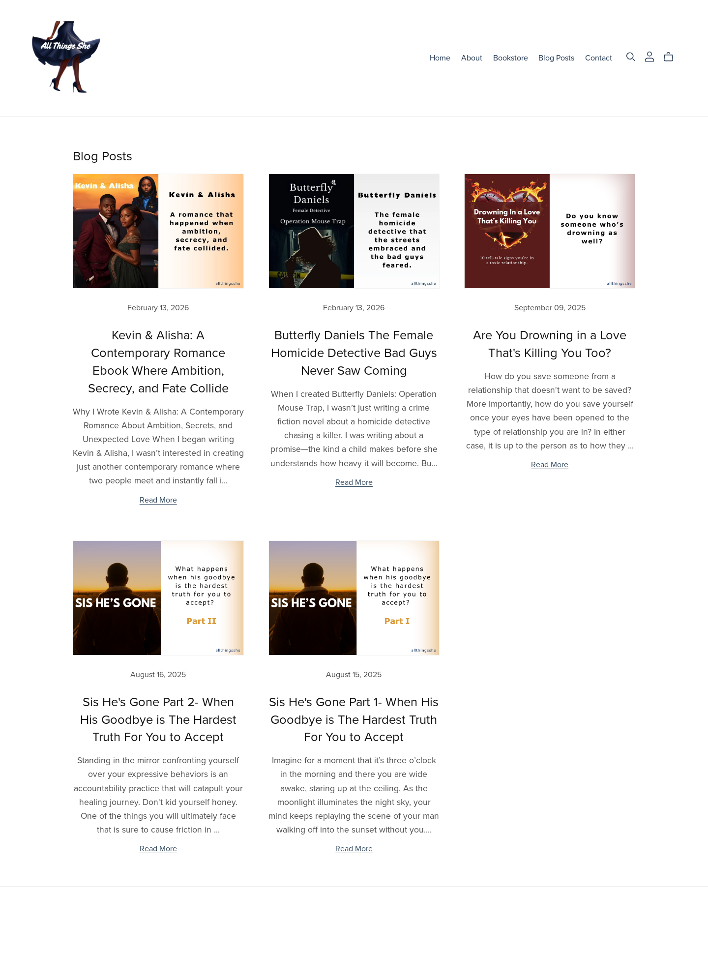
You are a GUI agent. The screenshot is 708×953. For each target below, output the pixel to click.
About (471, 58)
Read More (158, 500)
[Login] (649, 56)
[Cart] (672, 57)
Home (440, 58)
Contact (598, 58)
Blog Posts (556, 58)
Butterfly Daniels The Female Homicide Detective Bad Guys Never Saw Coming (354, 353)
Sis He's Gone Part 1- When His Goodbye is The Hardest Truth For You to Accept (354, 720)
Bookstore (510, 58)
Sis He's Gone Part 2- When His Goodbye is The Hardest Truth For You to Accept (158, 720)
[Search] (630, 56)
